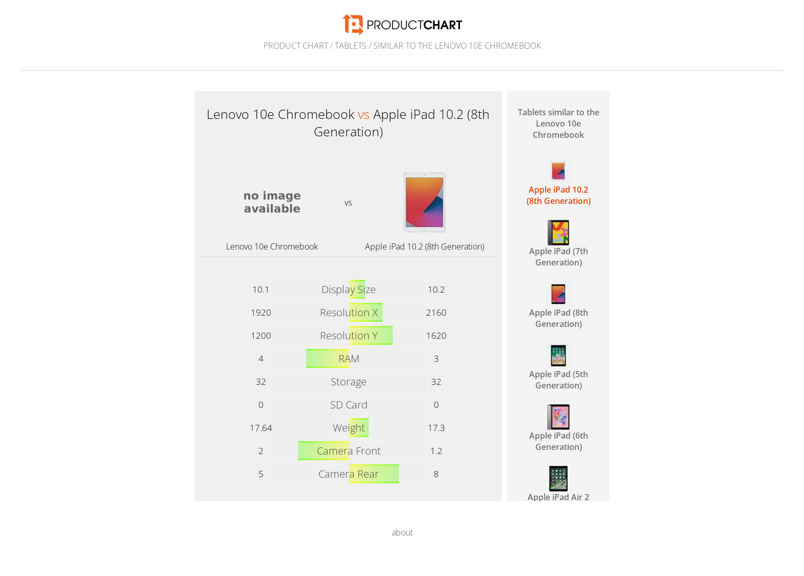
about (402, 532)
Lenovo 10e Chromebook (272, 246)
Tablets (351, 45)
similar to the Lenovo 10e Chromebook (457, 45)
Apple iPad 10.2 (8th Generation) (424, 246)
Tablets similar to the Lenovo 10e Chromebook (558, 123)
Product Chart (296, 45)
